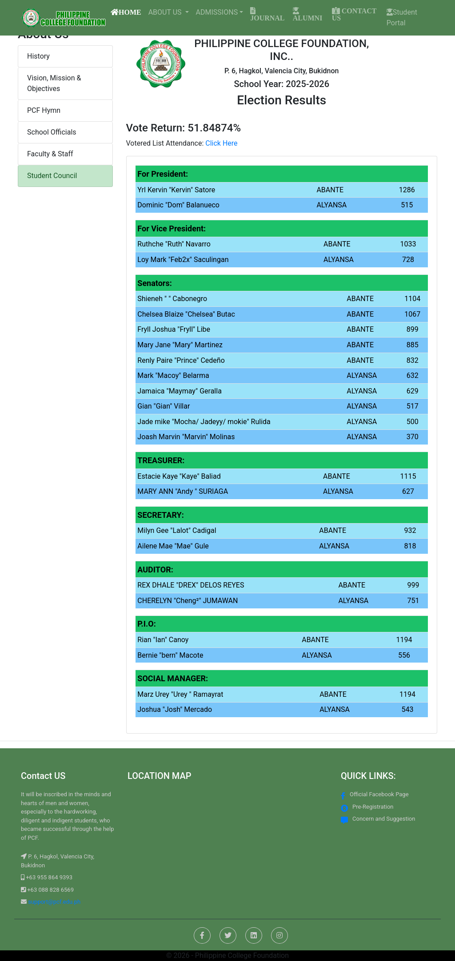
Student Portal (402, 17)
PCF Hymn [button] (43, 110)
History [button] (38, 56)
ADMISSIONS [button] (217, 12)
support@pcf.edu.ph (53, 901)
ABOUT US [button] (166, 12)
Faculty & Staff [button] (50, 154)
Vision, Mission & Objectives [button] (54, 83)
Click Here (221, 143)
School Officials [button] (51, 132)
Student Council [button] (52, 175)
